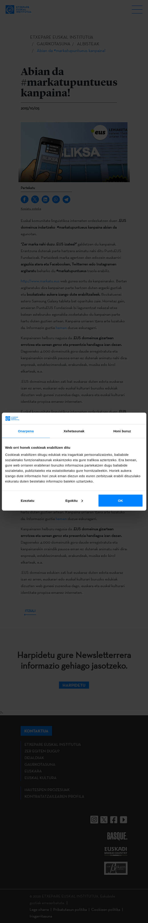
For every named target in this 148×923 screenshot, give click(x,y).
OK (120, 500)
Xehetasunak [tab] (74, 431)
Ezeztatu (27, 500)
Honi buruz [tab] (122, 431)
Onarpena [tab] (26, 431)
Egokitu (74, 500)
